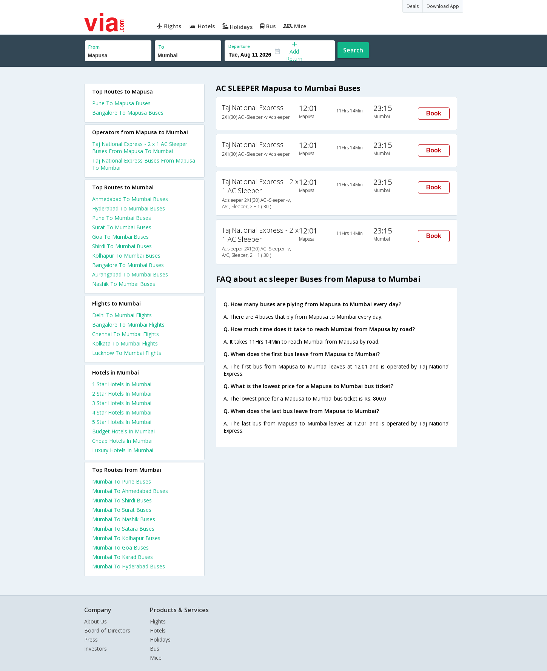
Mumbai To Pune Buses (121, 481)
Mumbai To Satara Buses (123, 528)
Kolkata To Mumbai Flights (125, 343)
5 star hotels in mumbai (121, 421)
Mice (156, 657)
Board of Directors (107, 630)
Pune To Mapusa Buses (121, 103)
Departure (239, 46)
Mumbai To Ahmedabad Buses (130, 490)
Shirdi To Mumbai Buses (122, 246)
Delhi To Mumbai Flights (122, 315)
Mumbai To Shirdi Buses (122, 500)
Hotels (158, 630)
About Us (95, 621)
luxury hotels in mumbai (122, 450)
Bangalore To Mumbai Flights (128, 324)
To (161, 47)
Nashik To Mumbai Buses (123, 283)
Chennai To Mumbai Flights (125, 334)
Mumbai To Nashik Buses (123, 519)
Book (433, 113)
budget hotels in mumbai (123, 431)
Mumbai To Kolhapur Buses (126, 538)
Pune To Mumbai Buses (121, 217)
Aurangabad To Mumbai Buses (130, 274)
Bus (154, 648)
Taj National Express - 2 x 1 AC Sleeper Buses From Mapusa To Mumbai (139, 147)
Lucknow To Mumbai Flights (126, 352)
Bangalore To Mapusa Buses (127, 112)
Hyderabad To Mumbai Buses (128, 208)
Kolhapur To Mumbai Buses (126, 255)
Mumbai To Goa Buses (120, 547)
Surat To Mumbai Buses (121, 227)
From (94, 47)
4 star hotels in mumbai (121, 412)
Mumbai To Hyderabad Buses (128, 566)
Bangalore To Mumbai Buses (128, 265)
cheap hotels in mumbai (122, 440)
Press (91, 639)
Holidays (160, 639)
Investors (95, 648)
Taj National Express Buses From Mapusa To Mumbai (143, 164)
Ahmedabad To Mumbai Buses (130, 199)
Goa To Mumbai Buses (120, 236)
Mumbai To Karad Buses (122, 556)
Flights (158, 621)
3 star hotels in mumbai (121, 403)
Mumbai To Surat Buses (121, 509)
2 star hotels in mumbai (121, 393)
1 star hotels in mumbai (121, 384)
